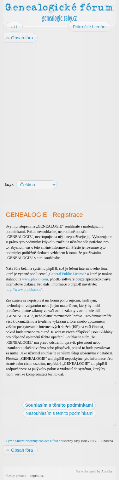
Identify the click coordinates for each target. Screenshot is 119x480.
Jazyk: (10, 184)
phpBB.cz (37, 475)
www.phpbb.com (35, 279)
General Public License (67, 274)
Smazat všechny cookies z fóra (36, 441)
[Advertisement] (59, 108)
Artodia (106, 471)
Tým (9, 441)
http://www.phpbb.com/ (24, 289)
